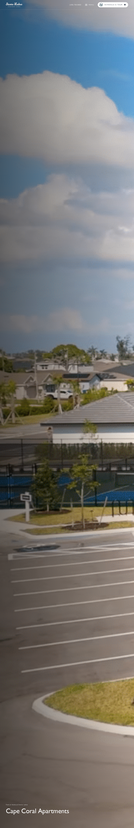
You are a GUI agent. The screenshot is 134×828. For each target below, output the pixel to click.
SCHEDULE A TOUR (113, 5)
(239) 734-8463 (75, 5)
